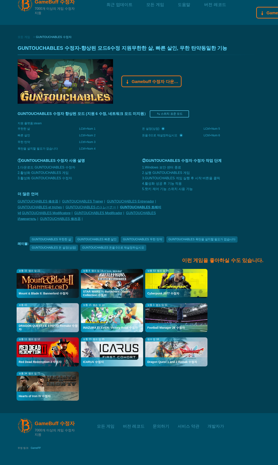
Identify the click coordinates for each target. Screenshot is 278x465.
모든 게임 (155, 12)
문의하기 (161, 425)
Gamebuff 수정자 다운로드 (151, 82)
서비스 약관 (189, 425)
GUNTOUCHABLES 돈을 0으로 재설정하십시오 (113, 247)
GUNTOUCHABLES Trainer (82, 201)
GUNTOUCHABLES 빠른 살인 (97, 239)
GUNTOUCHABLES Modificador (98, 213)
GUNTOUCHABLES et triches (40, 207)
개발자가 (215, 425)
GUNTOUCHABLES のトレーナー (91, 207)
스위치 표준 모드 (169, 114)
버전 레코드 (215, 12)
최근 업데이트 (119, 12)
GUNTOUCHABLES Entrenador (130, 201)
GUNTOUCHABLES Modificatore (46, 213)
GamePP (36, 448)
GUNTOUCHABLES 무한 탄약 (142, 239)
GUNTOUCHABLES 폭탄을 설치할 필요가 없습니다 (201, 239)
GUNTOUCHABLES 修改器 (38, 201)
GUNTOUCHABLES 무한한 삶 (51, 239)
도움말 (184, 12)
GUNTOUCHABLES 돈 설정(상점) (54, 247)
